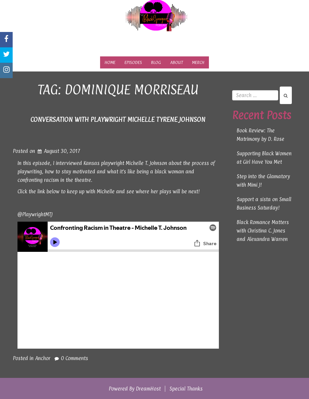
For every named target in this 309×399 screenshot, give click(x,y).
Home (110, 62)
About (176, 62)
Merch (198, 62)
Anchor (42, 358)
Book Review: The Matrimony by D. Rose (260, 135)
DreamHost (148, 389)
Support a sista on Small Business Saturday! (264, 203)
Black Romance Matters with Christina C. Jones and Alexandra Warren (263, 230)
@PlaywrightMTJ (34, 214)
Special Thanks (186, 389)
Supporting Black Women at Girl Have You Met (264, 157)
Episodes (133, 62)
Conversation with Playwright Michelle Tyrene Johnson (117, 119)
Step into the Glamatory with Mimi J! (263, 180)
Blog (156, 62)
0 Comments (74, 358)
